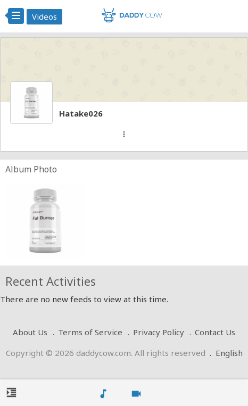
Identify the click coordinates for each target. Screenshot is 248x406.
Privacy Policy (158, 332)
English (229, 352)
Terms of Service (90, 332)
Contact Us (215, 332)
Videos (44, 16)
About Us (30, 332)
